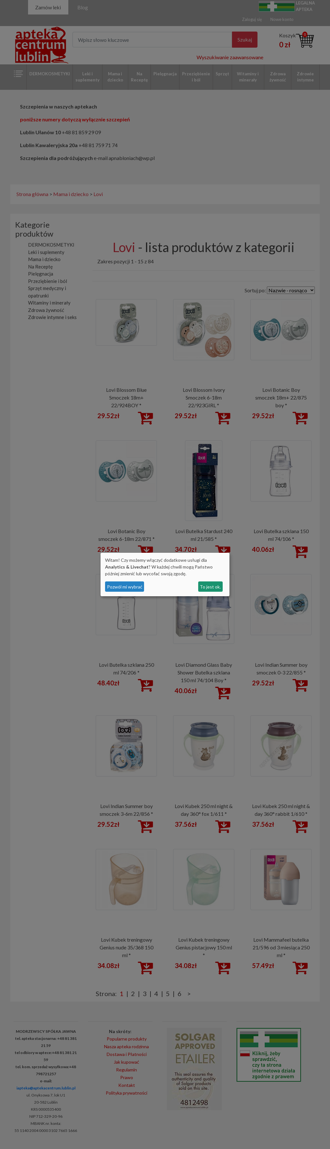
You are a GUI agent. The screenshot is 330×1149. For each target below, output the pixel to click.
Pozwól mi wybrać (124, 586)
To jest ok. (210, 586)
